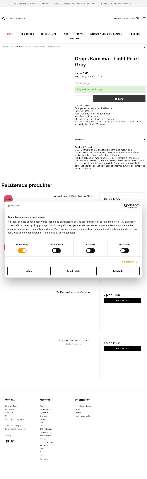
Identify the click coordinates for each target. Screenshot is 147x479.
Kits (66, 34)
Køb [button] (119, 98)
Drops (42, 426)
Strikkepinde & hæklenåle (106, 34)
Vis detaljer (127, 261)
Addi (42, 406)
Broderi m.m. (48, 34)
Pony (42, 449)
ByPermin (44, 413)
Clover (42, 419)
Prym (42, 452)
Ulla (41, 455)
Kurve (79, 34)
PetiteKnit (44, 445)
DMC (42, 422)
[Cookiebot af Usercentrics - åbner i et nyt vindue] (126, 206)
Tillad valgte (73, 271)
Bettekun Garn (46, 409)
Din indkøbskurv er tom (126, 18)
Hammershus (45, 432)
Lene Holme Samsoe (48, 442)
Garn (10, 34)
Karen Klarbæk (46, 436)
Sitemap (8, 436)
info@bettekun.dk (18, 429)
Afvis (29, 271)
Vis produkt (122, 300)
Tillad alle (118, 271)
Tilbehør (134, 34)
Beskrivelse (80, 139)
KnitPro (43, 439)
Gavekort (73, 38)
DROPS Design (46, 429)
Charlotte (43, 416)
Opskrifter (27, 34)
